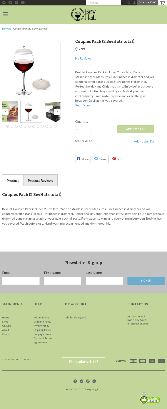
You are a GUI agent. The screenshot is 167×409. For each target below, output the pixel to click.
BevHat (6, 28)
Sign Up (146, 280)
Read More (82, 105)
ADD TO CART (135, 129)
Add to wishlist (144, 141)
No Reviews (83, 58)
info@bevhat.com (137, 323)
